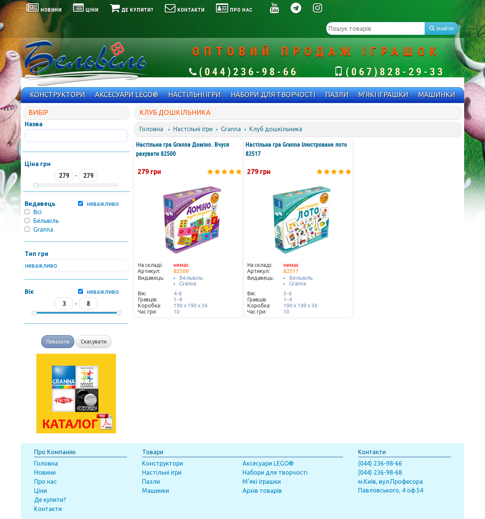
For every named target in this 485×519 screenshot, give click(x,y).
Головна (151, 128)
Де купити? (50, 499)
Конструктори (162, 463)
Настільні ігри (193, 128)
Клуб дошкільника (275, 128)
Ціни (40, 490)
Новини (45, 472)
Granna (43, 229)
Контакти (48, 508)
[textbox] (375, 28)
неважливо (103, 291)
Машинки (155, 490)
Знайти (441, 28)
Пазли (151, 481)
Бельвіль (46, 220)
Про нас (45, 481)
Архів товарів (262, 490)
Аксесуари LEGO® (268, 463)
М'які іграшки (261, 481)
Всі (37, 212)
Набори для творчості (275, 472)
